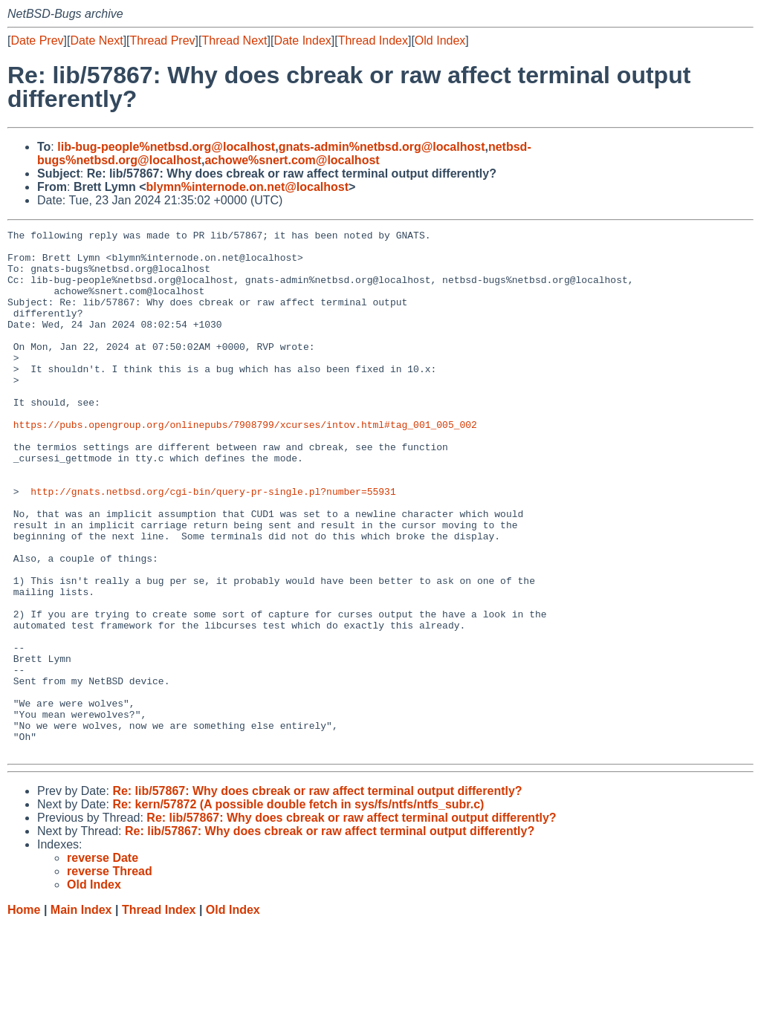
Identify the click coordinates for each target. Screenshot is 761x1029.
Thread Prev (162, 40)
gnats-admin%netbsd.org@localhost (382, 146)
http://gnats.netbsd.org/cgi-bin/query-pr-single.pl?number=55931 (212, 544)
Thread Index (373, 40)
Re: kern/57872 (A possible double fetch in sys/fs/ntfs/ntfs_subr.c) (298, 909)
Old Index (440, 40)
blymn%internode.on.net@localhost (247, 187)
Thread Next (234, 40)
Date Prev (36, 40)
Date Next (96, 40)
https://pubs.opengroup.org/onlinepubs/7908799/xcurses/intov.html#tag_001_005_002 (245, 464)
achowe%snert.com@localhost (291, 160)
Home (23, 1014)
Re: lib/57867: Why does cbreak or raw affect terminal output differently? (317, 895)
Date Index (302, 40)
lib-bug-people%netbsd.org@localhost (166, 146)
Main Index (81, 1014)
